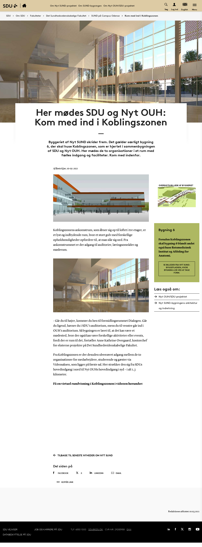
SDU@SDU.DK (95, 533)
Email (116, 475)
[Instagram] (189, 533)
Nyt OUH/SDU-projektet (172, 299)
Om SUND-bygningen (90, 5)
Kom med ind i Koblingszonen (141, 16)
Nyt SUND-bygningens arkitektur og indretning (177, 308)
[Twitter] (182, 533)
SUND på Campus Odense (105, 16)
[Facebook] (175, 533)
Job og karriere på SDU (48, 533)
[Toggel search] (166, 5)
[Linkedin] (169, 533)
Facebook (60, 475)
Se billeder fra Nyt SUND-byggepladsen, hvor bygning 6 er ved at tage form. (176, 271)
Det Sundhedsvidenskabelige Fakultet (66, 16)
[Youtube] (197, 533)
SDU (8, 16)
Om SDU (20, 16)
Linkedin (96, 475)
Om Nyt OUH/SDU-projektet (118, 5)
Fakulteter (35, 16)
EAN (129, 533)
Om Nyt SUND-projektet (63, 5)
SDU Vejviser (10, 533)
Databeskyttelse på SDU (17, 539)
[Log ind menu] (174, 5)
